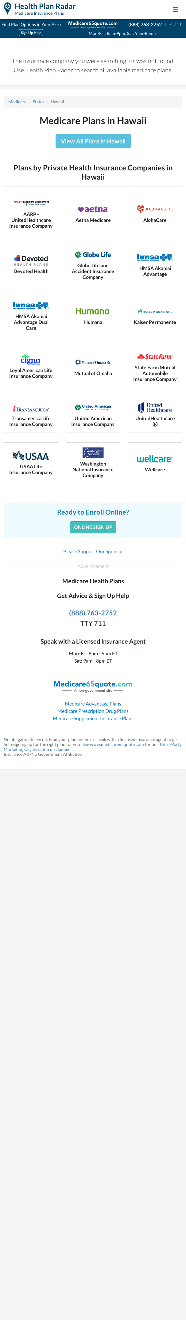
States (38, 101)
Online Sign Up (93, 527)
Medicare (17, 101)
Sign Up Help (31, 32)
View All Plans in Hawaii (93, 141)
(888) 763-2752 (145, 24)
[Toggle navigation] (175, 9)
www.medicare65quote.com (117, 744)
